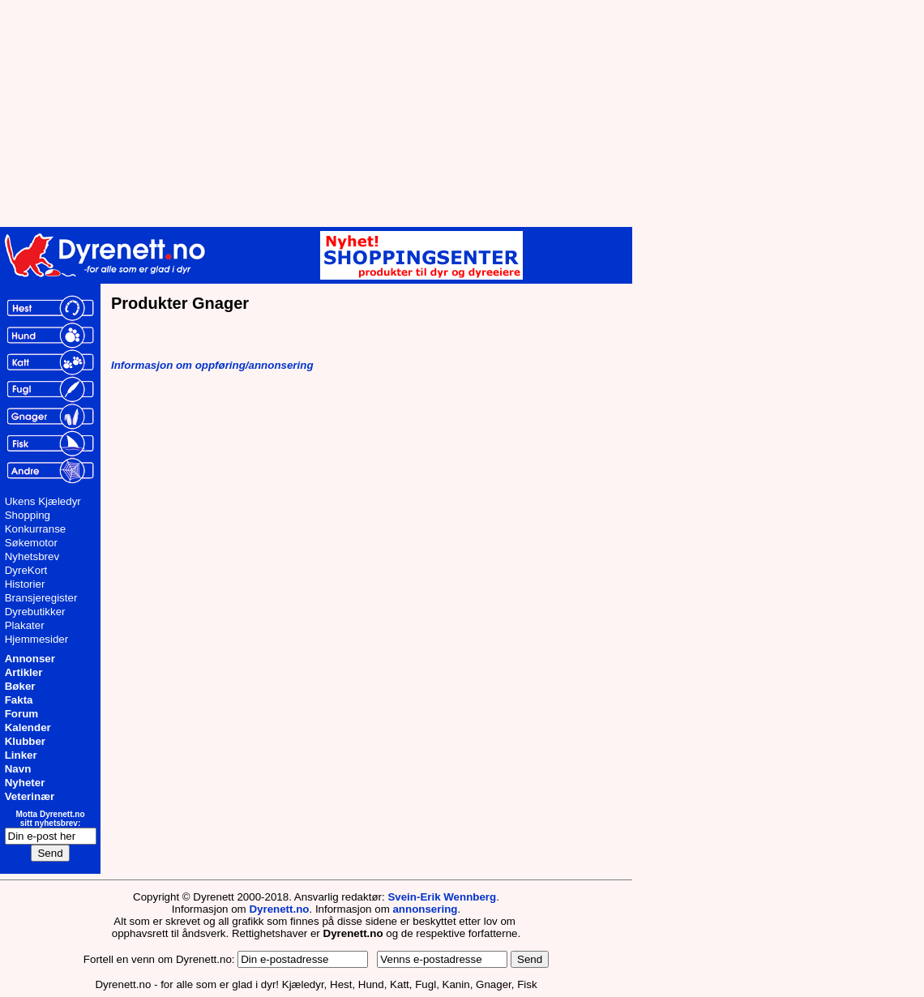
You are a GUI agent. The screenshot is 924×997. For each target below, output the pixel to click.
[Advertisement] (397, 113)
